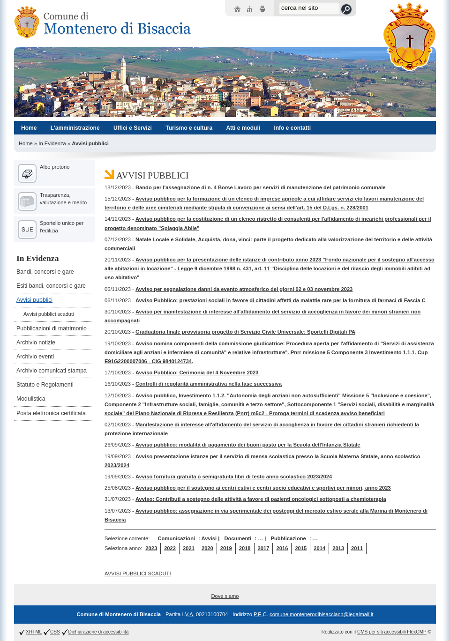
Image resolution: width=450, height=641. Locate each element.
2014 (319, 548)
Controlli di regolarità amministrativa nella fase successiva (208, 384)
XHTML (34, 631)
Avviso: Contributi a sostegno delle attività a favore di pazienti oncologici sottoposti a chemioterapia (260, 499)
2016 (282, 548)
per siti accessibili (392, 631)
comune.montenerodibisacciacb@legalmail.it (322, 614)
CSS (55, 631)
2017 (264, 548)
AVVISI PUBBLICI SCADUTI (138, 573)
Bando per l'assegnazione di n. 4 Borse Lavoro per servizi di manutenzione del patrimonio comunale (260, 187)
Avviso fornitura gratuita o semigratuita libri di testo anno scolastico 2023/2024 (233, 476)
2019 (226, 548)
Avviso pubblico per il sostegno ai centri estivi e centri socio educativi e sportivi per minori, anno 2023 (263, 488)
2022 (170, 548)
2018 (245, 548)
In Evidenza (52, 143)
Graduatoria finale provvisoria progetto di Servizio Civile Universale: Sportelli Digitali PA (245, 332)
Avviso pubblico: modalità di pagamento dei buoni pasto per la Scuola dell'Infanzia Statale (247, 444)
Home (26, 143)
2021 (189, 548)
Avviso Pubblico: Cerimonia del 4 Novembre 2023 (197, 372)
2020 (207, 548)
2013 (338, 548)
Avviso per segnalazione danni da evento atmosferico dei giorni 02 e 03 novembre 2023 (243, 289)
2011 (357, 548)
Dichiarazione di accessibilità (98, 631)
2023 (151, 548)
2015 (301, 548)
